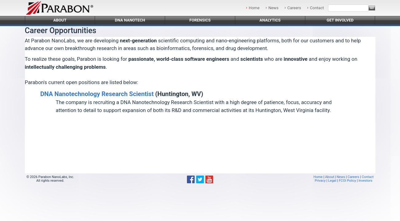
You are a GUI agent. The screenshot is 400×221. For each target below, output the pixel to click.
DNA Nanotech (130, 20)
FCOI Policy (347, 181)
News (273, 8)
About (60, 20)
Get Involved (340, 20)
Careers (294, 8)
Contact (317, 8)
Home (254, 8)
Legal (332, 181)
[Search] (348, 8)
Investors (365, 181)
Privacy (320, 181)
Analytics (270, 20)
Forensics (200, 20)
